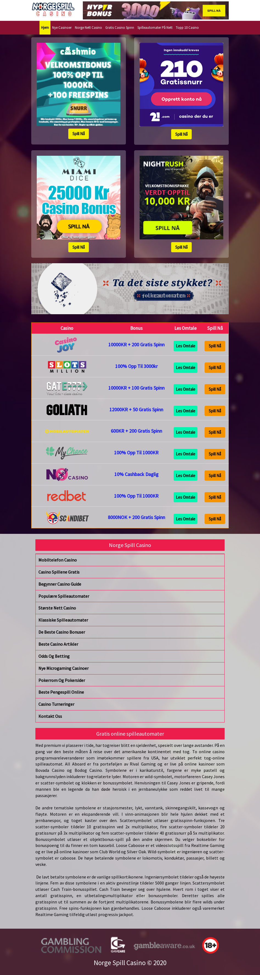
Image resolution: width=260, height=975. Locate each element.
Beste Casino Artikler (58, 644)
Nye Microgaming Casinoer (63, 668)
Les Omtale (185, 345)
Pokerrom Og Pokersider (61, 680)
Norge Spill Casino (120, 962)
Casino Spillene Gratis (59, 572)
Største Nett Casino (57, 608)
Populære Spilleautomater (63, 596)
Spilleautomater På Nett (155, 27)
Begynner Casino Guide (59, 584)
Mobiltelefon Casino (57, 560)
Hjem (45, 27)
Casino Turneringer (56, 704)
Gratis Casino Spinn (119, 27)
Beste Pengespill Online (61, 692)
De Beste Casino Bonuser (61, 632)
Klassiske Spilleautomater (63, 620)
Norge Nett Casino (88, 27)
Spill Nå (78, 133)
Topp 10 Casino (187, 27)
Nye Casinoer (62, 27)
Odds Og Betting (54, 656)
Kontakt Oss (50, 716)
